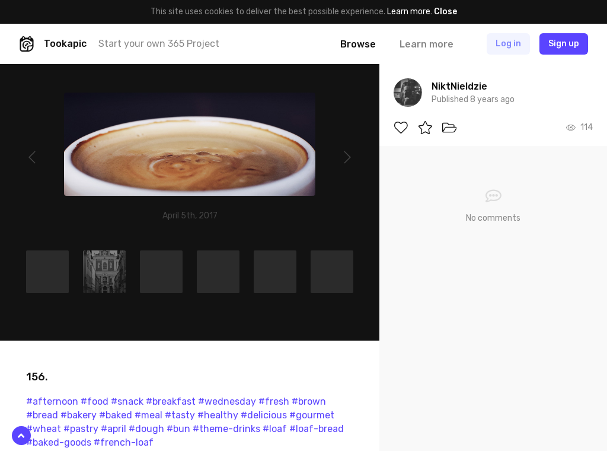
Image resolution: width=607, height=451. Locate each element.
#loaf (275, 428)
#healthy (217, 415)
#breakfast (171, 401)
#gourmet (311, 415)
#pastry (80, 428)
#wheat (43, 428)
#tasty (180, 415)
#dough (146, 428)
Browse (358, 44)
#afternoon (52, 401)
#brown (309, 401)
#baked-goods (58, 442)
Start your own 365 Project (158, 43)
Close (445, 12)
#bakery (78, 415)
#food (94, 401)
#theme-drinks (226, 428)
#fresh (273, 401)
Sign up (563, 44)
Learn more (408, 12)
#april (113, 428)
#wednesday (227, 401)
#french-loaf (124, 442)
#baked (115, 415)
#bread (42, 415)
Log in (508, 44)
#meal (148, 415)
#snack (127, 401)
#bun (178, 428)
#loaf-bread (316, 428)
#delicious (264, 415)
